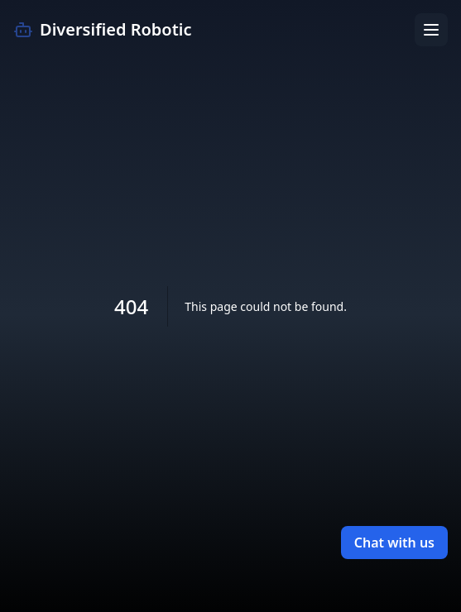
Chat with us (394, 542)
